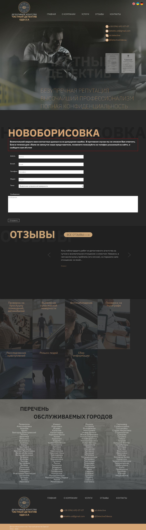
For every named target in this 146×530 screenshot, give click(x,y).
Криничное (56, 457)
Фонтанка (122, 451)
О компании (68, 14)
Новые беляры (89, 443)
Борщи (24, 445)
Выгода (24, 461)
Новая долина (89, 432)
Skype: (13, 179)
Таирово (122, 441)
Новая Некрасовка (89, 437)
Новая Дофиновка (89, 435)
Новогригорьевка (89, 441)
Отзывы (99, 14)
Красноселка (56, 451)
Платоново (89, 461)
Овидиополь (89, 445)
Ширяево (121, 471)
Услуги (85, 14)
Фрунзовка (121, 453)
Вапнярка (56, 467)
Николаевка (89, 430)
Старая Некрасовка (121, 430)
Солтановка (122, 428)
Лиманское (24, 424)
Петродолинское (89, 457)
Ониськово (89, 449)
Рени (89, 469)
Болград (24, 443)
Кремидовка (57, 455)
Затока (24, 480)
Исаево (56, 428)
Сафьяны (89, 480)
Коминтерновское (57, 443)
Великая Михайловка (24, 451)
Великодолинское (24, 455)
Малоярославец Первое (56, 478)
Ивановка (24, 482)
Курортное (122, 459)
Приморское (122, 469)
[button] (49, 259)
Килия (57, 437)
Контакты (115, 14)
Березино (24, 439)
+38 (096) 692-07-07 (117, 26)
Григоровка (24, 463)
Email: (12, 164)
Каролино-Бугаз (57, 435)
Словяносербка (121, 426)
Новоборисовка (89, 439)
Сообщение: (15, 194)
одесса (24, 17)
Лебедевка (24, 471)
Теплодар (121, 447)
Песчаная (89, 453)
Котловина (56, 445)
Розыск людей (49, 352)
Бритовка (24, 447)
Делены (24, 465)
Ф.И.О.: (13, 156)
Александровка (24, 426)
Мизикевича (57, 482)
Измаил (56, 424)
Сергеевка (89, 482)
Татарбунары (121, 445)
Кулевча (57, 461)
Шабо (121, 467)
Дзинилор (24, 467)
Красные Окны (57, 453)
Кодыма (57, 441)
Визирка (24, 457)
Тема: (12, 185)
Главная (51, 14)
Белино (24, 435)
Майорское (56, 473)
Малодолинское (57, 475)
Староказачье (122, 432)
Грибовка (121, 455)
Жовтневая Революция (24, 473)
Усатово (122, 449)
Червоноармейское (121, 461)
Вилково (24, 459)
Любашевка (57, 471)
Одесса (89, 447)
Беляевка (24, 437)
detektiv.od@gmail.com (118, 30)
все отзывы (78, 235)
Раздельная (89, 467)
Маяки (57, 480)
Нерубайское (121, 475)
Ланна (57, 463)
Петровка (89, 455)
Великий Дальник (24, 453)
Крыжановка (57, 459)
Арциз (24, 430)
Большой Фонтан (121, 443)
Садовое (89, 473)
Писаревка (89, 459)
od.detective (113, 35)
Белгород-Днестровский (24, 432)
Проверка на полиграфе (114, 304)
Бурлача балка (24, 449)
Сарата (89, 478)
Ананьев (24, 428)
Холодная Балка (122, 457)
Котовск (57, 449)
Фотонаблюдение (81, 302)
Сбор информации (81, 354)
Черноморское (122, 463)
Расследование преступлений (16, 354)
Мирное (89, 424)
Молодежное (89, 428)
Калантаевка (56, 432)
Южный (122, 473)
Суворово (121, 435)
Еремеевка (24, 469)
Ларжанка (57, 465)
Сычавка (122, 437)
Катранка (89, 426)
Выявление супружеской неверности (48, 305)
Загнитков (24, 475)
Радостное (89, 465)
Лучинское (57, 469)
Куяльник (89, 451)
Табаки (121, 439)
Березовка (24, 441)
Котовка (57, 447)
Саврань (89, 471)
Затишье (24, 478)
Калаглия (56, 430)
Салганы (89, 475)
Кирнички (57, 439)
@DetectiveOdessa (116, 40)
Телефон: (14, 171)
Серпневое (122, 424)
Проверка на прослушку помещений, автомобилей (16, 306)
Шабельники (122, 465)
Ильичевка (56, 426)
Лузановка (89, 463)
